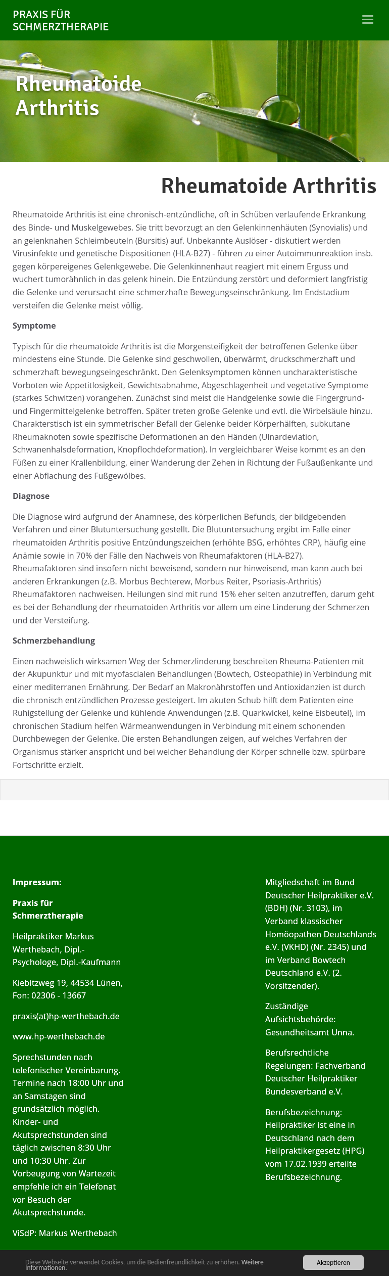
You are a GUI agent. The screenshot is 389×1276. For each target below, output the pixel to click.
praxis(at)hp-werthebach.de (66, 1016)
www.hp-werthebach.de (59, 1036)
